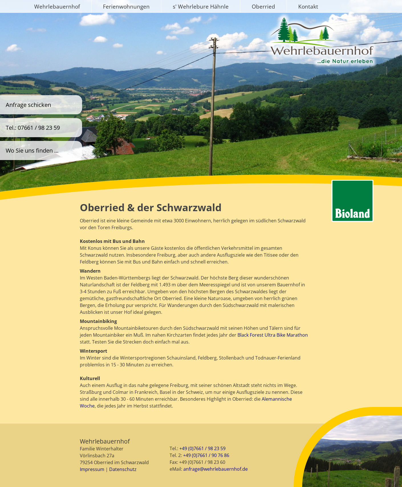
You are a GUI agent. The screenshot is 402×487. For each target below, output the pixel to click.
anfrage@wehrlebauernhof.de (215, 469)
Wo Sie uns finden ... (32, 150)
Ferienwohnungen (126, 6)
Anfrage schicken (28, 105)
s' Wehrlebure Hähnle (201, 6)
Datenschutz (123, 469)
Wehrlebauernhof (57, 6)
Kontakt (308, 6)
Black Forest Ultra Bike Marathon (272, 335)
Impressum (92, 469)
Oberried (263, 6)
